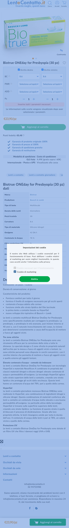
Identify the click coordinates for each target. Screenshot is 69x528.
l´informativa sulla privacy (38, 262)
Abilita (34, 279)
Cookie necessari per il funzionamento (35, 268)
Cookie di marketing (26, 272)
